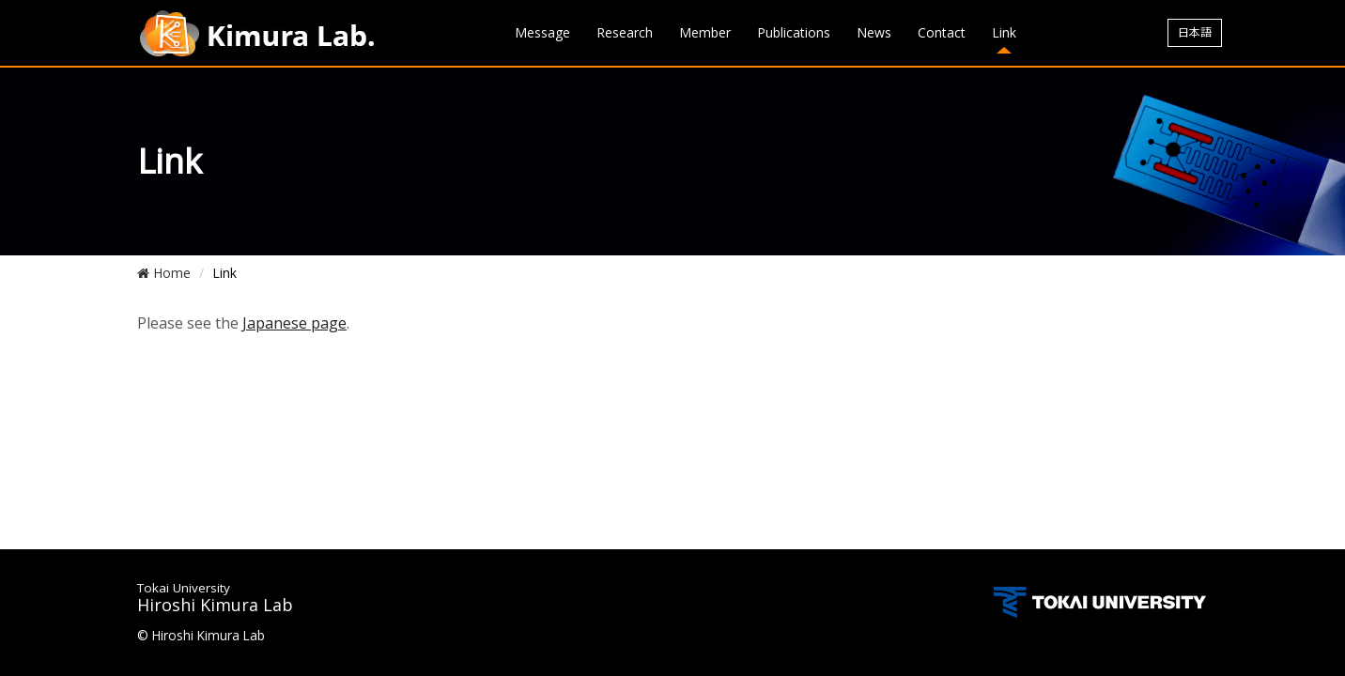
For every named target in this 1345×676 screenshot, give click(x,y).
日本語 (1195, 32)
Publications (793, 32)
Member (705, 32)
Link (1004, 32)
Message (542, 32)
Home (164, 273)
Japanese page (294, 323)
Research (624, 32)
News (874, 32)
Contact (942, 32)
